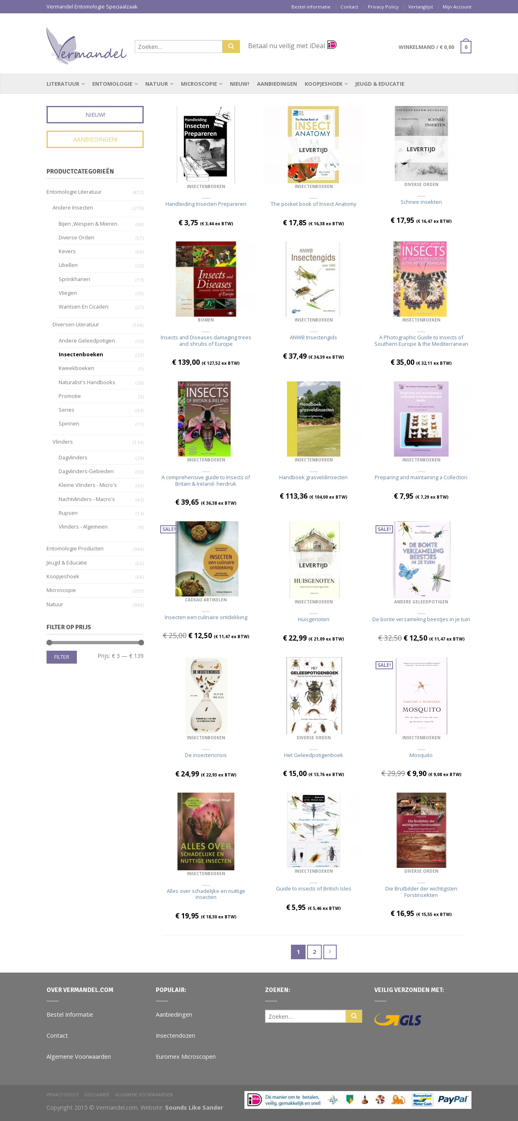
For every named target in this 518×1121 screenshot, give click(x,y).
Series (66, 409)
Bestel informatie (311, 7)
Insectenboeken (206, 186)
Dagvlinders (73, 457)
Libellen (68, 265)
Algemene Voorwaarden (79, 1056)
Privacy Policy (383, 7)
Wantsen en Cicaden (83, 306)
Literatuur (63, 83)
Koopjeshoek (323, 83)
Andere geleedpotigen (421, 602)
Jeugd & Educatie (379, 83)
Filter (61, 657)
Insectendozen (175, 1035)
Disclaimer (97, 1095)
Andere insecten (73, 207)
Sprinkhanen (74, 279)
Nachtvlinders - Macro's (87, 499)
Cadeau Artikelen (206, 600)
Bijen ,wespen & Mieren (88, 223)
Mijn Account (457, 7)
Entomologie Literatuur (74, 191)
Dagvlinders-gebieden (86, 471)
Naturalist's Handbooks (87, 382)
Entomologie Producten (75, 548)
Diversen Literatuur (76, 324)
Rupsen (68, 512)
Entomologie (112, 83)
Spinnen (69, 423)
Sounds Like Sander (194, 1107)
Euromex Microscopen (186, 1056)
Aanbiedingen (277, 83)
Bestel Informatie (70, 1014)
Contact (349, 7)
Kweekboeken (76, 368)
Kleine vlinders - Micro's (88, 485)
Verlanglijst (420, 7)
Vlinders (63, 441)
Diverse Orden (421, 184)
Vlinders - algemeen (83, 526)
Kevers (67, 251)
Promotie (70, 396)
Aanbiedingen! (95, 139)
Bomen (206, 320)
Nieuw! (239, 83)
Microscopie (199, 83)
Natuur (156, 83)
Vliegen (68, 292)
